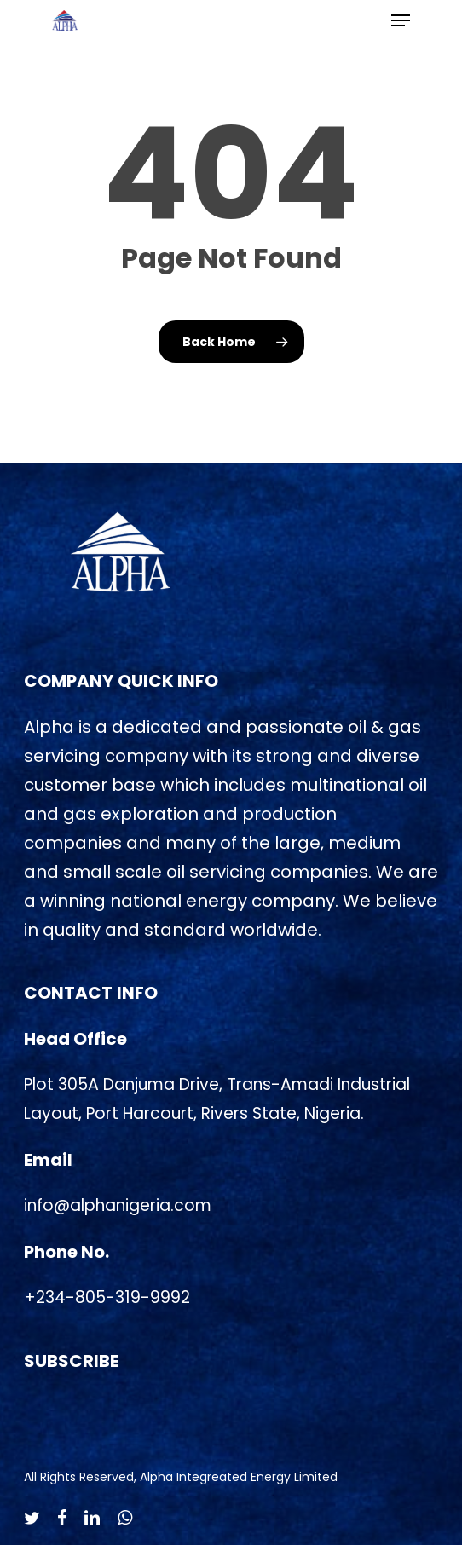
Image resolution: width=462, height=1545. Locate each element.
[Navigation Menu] (400, 20)
